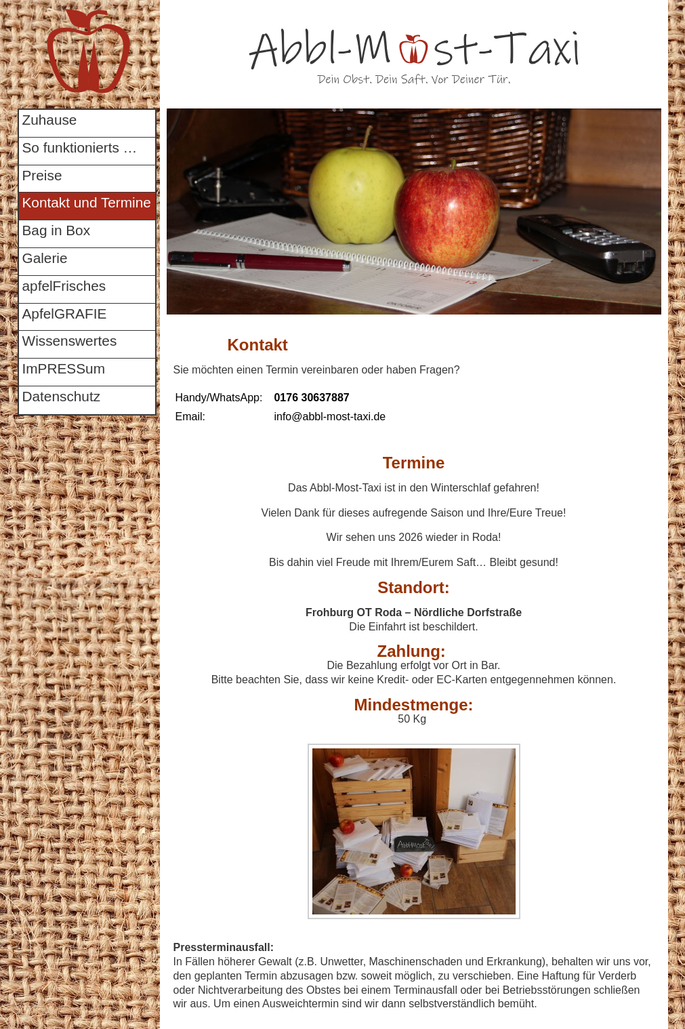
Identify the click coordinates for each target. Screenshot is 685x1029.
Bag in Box (56, 230)
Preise (42, 175)
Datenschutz (61, 396)
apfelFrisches (64, 286)
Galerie (45, 258)
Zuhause (49, 119)
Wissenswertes (69, 340)
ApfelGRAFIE (64, 313)
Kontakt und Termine (86, 202)
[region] (414, 211)
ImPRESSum (64, 368)
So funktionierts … (80, 147)
